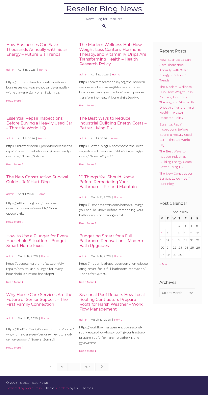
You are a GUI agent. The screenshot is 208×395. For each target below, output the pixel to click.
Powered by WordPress (24, 388)
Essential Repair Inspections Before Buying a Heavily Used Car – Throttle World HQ (39, 123)
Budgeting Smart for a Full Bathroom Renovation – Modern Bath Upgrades (111, 241)
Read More (13, 100)
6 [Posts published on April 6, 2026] (161, 233)
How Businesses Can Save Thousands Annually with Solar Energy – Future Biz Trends (36, 49)
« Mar (163, 264)
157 (87, 367)
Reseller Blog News (104, 8)
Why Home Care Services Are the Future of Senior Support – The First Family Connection (39, 299)
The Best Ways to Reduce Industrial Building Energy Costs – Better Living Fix (113, 123)
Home (43, 69)
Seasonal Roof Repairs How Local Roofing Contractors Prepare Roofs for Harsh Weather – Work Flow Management (112, 302)
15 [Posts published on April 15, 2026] (174, 240)
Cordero (62, 388)
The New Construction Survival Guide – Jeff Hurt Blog (37, 179)
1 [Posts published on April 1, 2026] (173, 225)
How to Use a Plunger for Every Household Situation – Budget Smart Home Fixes (37, 241)
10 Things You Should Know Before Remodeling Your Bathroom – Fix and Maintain (108, 182)
